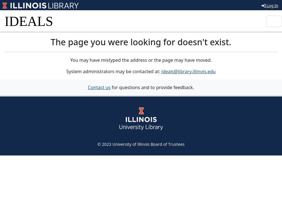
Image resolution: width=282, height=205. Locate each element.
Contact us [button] (99, 87)
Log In (270, 5)
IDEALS (29, 21)
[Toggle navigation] (274, 21)
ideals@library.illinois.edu (188, 71)
